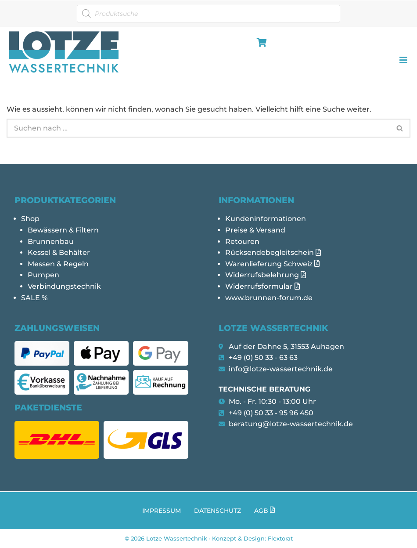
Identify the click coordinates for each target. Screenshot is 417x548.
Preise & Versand (255, 230)
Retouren (242, 241)
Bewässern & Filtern (63, 230)
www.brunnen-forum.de (269, 298)
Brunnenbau (51, 241)
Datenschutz (217, 511)
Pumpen (43, 275)
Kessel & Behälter (59, 252)
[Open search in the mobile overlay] (208, 13)
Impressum (161, 511)
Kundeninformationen (265, 218)
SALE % (34, 298)
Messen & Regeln (58, 264)
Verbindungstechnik (64, 286)
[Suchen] (198, 128)
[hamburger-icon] (260, 43)
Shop (30, 218)
